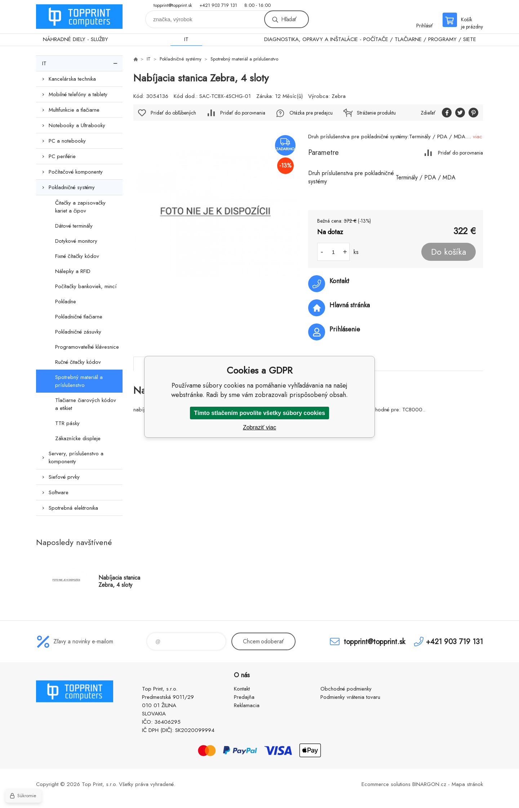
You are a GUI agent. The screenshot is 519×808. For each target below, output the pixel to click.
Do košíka (448, 252)
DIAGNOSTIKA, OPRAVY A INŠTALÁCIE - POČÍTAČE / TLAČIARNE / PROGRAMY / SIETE (370, 39)
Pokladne (65, 301)
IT (186, 39)
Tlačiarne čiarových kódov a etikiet (85, 404)
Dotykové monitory (76, 241)
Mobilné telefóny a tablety (78, 94)
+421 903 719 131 (218, 5)
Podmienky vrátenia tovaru (350, 697)
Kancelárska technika (72, 79)
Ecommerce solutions (386, 784)
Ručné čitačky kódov (78, 362)
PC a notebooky (67, 141)
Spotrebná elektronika (73, 508)
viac (477, 136)
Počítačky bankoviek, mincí (85, 286)
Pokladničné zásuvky (78, 332)
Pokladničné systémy (72, 187)
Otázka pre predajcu (311, 112)
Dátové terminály (74, 226)
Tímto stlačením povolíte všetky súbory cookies (259, 413)
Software (58, 492)
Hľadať (288, 19)
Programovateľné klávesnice (87, 347)
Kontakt (242, 689)
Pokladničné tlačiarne (78, 317)
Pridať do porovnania (460, 152)
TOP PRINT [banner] (79, 17)
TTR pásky (67, 423)
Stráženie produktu (376, 112)
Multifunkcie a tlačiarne (74, 110)
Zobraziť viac (259, 427)
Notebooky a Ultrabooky (77, 125)
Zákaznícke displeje (78, 438)
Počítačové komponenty (76, 172)
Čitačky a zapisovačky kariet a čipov (80, 207)
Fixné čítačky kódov (77, 256)
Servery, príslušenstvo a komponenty (76, 457)
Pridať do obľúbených (173, 112)
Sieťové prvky (64, 477)
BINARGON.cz (429, 784)
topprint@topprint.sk (173, 5)
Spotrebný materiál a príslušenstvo (79, 381)
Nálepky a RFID (72, 271)
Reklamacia (247, 705)
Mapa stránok (467, 784)
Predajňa (244, 697)
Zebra (339, 96)
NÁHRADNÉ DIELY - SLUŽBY (75, 39)
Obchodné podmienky (346, 689)
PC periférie (62, 156)
